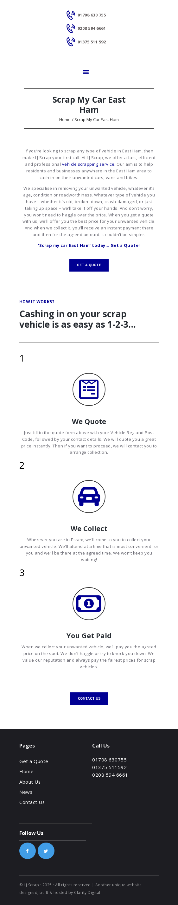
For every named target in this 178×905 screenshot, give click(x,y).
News (25, 792)
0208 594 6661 (110, 775)
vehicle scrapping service (88, 164)
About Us (30, 782)
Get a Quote (33, 761)
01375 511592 (109, 767)
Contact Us (32, 802)
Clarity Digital (87, 892)
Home (65, 119)
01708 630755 (109, 759)
